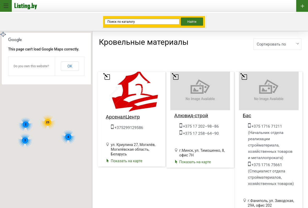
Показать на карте (126, 161)
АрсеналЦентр (123, 117)
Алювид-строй (191, 116)
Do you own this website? (31, 66)
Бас (247, 116)
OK (70, 66)
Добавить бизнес (302, 6)
